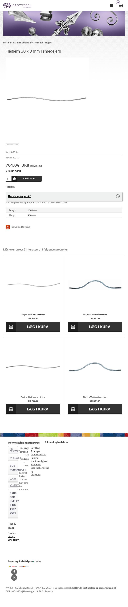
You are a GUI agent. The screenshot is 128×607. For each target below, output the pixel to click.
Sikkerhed (36, 464)
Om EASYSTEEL (14, 450)
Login (13, 478)
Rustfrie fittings (12, 534)
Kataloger (14, 458)
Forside (7, 42)
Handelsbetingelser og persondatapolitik (95, 588)
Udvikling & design (35, 449)
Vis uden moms (13, 170)
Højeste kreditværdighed (39, 459)
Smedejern (13, 539)
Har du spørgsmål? (19, 196)
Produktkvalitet (38, 454)
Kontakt (14, 485)
